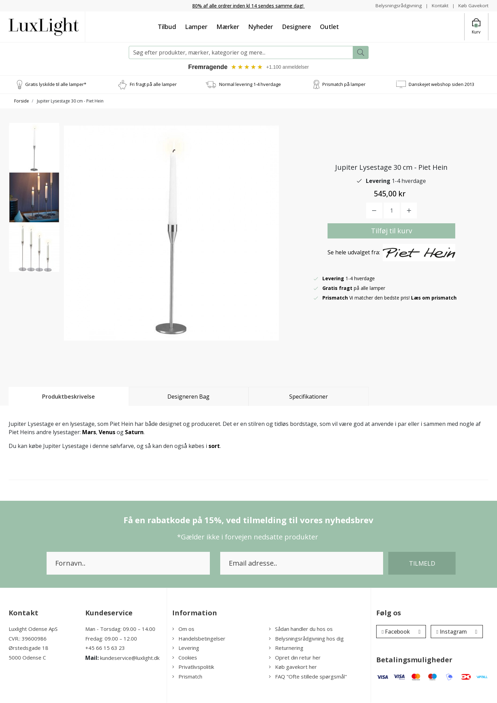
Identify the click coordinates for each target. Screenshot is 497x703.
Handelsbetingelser (198, 638)
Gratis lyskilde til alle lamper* (55, 84)
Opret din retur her (295, 657)
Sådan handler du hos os (301, 629)
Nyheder (260, 26)
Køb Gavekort (473, 5)
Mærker (227, 26)
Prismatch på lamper (344, 84)
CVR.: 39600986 (28, 638)
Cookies (184, 657)
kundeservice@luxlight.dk (129, 658)
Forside (21, 101)
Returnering (286, 648)
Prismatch (187, 676)
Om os (183, 629)
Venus (107, 432)
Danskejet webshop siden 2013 (441, 84)
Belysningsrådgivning (396, 5)
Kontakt (439, 5)
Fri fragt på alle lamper (153, 84)
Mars (89, 432)
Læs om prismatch (434, 298)
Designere (296, 26)
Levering (185, 648)
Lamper (196, 26)
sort (214, 446)
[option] (34, 150)
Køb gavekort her (293, 667)
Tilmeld (422, 563)
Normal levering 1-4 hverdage (250, 84)
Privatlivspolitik (193, 667)
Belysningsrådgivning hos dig (306, 638)
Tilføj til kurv (391, 231)
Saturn (134, 432)
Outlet (329, 26)
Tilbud (167, 26)
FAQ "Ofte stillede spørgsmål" (308, 676)
